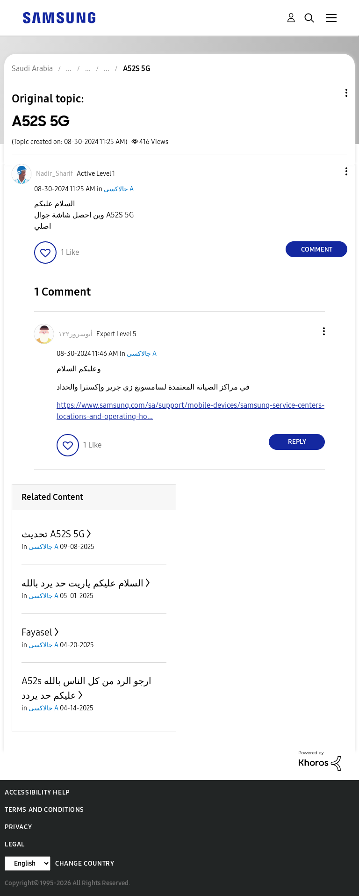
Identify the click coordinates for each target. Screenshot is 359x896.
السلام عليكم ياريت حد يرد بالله (83, 583)
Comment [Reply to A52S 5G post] (316, 249)
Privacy (18, 827)
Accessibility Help (37, 792)
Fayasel (37, 632)
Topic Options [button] (330, 93)
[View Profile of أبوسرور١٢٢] (75, 334)
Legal (15, 844)
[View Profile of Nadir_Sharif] (54, 174)
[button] (331, 171)
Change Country (84, 863)
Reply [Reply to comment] (297, 442)
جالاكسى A (119, 189)
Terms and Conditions (44, 810)
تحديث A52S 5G (53, 534)
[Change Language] (27, 863)
